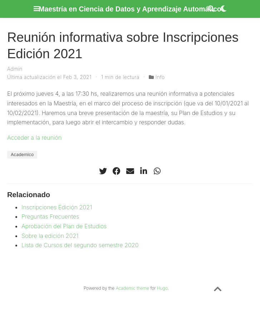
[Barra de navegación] (36, 9)
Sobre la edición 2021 (49, 235)
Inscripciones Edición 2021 (56, 207)
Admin (15, 69)
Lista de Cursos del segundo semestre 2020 (79, 245)
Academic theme (132, 288)
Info (160, 77)
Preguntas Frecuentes (50, 216)
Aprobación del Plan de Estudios (64, 226)
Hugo (162, 288)
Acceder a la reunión (34, 137)
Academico (22, 154)
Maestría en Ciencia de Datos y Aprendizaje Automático (130, 9)
